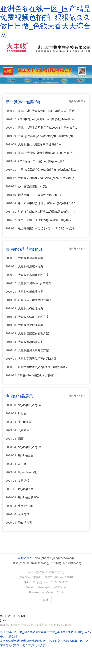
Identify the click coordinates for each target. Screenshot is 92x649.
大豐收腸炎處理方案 (30, 308)
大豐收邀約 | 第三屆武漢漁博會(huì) (40, 144)
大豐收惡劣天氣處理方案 (33, 350)
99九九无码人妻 (36, 645)
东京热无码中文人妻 (12, 645)
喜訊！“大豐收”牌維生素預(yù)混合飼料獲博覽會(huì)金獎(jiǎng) (48, 152)
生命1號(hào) (26, 505)
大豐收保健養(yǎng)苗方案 (34, 283)
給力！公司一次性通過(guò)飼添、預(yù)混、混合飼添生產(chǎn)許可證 (48, 220)
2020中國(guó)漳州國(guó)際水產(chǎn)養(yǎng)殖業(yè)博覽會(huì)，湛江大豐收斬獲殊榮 (48, 119)
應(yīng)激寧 (26, 489)
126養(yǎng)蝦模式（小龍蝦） (37, 375)
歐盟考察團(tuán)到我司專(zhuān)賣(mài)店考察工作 (48, 228)
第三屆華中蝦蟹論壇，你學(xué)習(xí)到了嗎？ (47, 203)
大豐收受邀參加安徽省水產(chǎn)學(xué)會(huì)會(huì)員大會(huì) (48, 178)
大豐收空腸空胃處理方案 (33, 333)
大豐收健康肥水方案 (30, 266)
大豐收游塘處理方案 (30, 341)
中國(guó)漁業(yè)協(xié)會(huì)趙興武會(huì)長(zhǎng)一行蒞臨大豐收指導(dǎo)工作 (48, 136)
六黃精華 (23, 430)
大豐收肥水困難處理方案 (33, 274)
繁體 (46, 599)
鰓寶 (21, 438)
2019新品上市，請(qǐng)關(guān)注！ (41, 161)
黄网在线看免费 (10, 640)
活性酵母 (23, 514)
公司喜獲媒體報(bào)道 (32, 186)
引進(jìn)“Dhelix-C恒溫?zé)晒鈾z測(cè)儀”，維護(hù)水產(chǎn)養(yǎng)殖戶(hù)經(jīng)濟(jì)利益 (48, 211)
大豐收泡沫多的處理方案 (33, 316)
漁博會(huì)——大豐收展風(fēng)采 (40, 194)
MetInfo (50, 592)
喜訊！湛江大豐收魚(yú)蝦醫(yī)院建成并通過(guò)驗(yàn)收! (48, 110)
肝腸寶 (22, 413)
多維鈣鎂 (23, 480)
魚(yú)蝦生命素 (27, 472)
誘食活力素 (25, 522)
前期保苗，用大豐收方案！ (35, 300)
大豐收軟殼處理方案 (30, 291)
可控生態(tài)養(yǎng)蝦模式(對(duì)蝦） (43, 367)
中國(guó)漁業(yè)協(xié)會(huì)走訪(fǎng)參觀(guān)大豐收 (48, 169)
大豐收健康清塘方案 (30, 258)
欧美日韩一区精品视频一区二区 (69, 640)
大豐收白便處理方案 (30, 325)
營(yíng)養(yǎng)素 (29, 405)
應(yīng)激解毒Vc (29, 497)
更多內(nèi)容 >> (77, 101)
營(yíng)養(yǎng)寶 (29, 447)
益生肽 (22, 463)
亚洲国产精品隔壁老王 (34, 640)
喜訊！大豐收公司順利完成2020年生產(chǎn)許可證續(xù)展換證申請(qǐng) (48, 127)
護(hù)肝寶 (24, 421)
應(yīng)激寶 (26, 455)
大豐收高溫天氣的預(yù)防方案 (37, 358)
